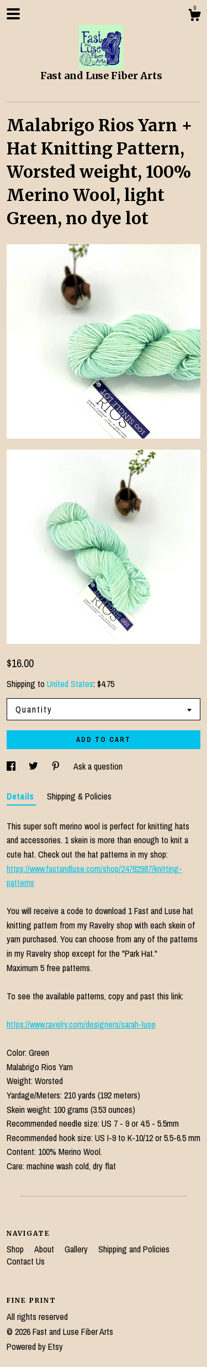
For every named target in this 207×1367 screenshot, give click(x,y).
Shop (16, 1249)
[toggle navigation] (13, 13)
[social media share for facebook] (12, 766)
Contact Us (26, 1261)
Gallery (77, 1249)
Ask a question (98, 766)
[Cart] (194, 16)
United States (70, 684)
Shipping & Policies (79, 796)
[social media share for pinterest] (56, 766)
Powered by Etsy (35, 1346)
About (45, 1249)
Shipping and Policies (133, 1249)
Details (21, 796)
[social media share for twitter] (34, 766)
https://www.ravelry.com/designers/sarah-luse (81, 1024)
